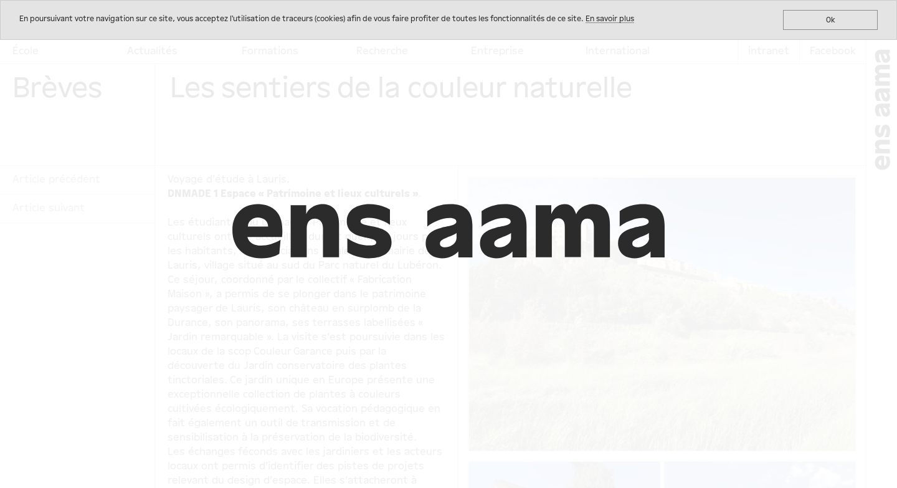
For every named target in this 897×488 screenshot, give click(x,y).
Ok (830, 20)
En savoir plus (610, 18)
